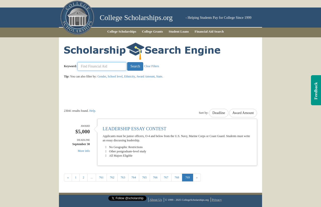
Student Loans (179, 31)
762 (112, 177)
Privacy (217, 199)
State (159, 76)
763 (123, 177)
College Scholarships (121, 31)
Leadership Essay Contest (134, 128)
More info (84, 151)
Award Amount (145, 76)
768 (177, 177)
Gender (101, 76)
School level (115, 76)
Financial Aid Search (209, 31)
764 (133, 177)
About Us (155, 199)
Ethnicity (129, 76)
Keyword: (70, 66)
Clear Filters (151, 66)
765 (144, 177)
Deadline (218, 113)
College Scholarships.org (136, 18)
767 (166, 177)
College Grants (152, 31)
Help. (92, 111)
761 (101, 177)
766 (155, 177)
